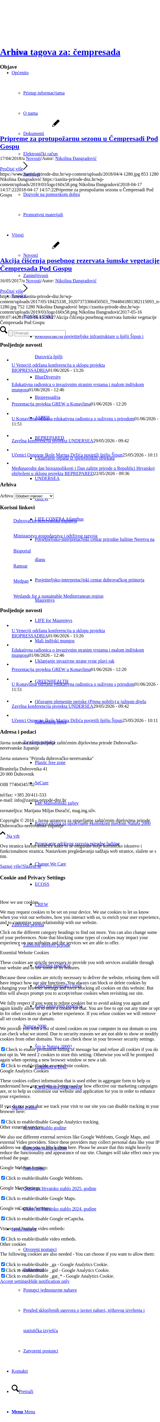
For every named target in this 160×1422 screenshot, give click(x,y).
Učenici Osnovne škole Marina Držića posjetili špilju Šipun (67, 454)
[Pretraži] (22, 1391)
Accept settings (14, 1281)
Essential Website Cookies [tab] (24, 952)
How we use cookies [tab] (19, 902)
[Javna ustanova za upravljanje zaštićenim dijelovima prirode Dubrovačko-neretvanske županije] (43, 27)
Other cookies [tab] (13, 1244)
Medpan (14, 581)
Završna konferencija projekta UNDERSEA (52, 440)
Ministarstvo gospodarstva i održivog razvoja (49, 535)
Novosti (33, 158)
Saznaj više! (11, 866)
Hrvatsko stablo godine (44, 1127)
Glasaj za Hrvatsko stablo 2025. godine (59, 1188)
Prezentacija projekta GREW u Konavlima (51, 403)
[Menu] (23, 1411)
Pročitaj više (14, 168)
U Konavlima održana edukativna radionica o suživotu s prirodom (73, 418)
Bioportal (15, 550)
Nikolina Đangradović (76, 158)
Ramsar (14, 565)
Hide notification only (48, 1281)
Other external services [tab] (21, 1127)
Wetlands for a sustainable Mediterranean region (51, 596)
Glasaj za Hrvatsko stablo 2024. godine (59, 1208)
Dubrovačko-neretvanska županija (38, 520)
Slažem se (32, 866)
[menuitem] (97, 458)
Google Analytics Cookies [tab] (24, 1070)
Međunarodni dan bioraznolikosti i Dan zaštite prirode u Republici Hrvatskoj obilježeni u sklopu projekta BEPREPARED (83, 471)
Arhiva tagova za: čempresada (60, 52)
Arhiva (6, 495)
